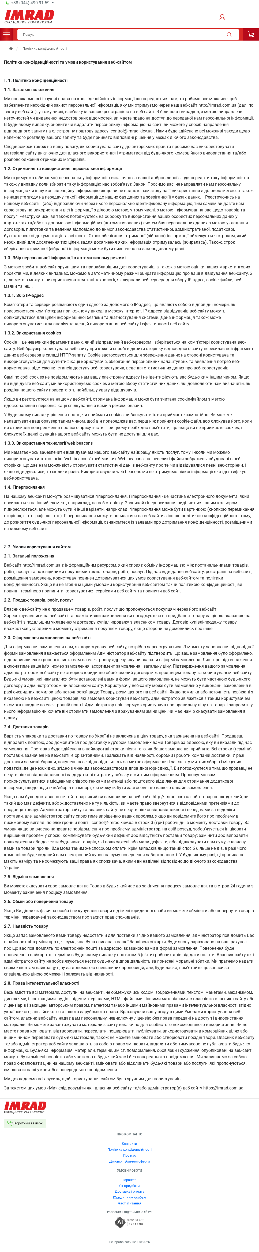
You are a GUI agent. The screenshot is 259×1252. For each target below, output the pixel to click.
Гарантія (129, 1180)
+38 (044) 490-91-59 (31, 3)
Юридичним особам (129, 1197)
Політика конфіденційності (129, 1149)
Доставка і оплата (129, 1191)
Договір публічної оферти (129, 1161)
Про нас (129, 1155)
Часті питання (129, 1203)
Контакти (129, 1144)
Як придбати (129, 1186)
